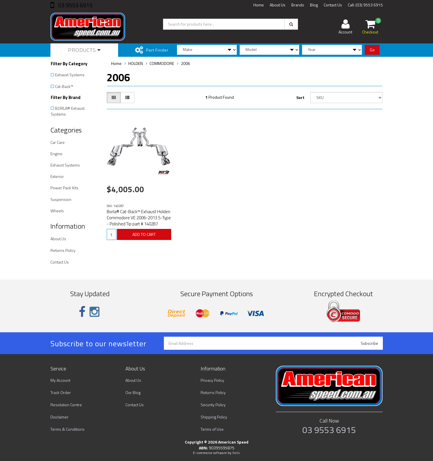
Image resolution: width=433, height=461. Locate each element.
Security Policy (213, 405)
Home (258, 5)
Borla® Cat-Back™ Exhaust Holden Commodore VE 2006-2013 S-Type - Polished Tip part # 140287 (139, 217)
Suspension (60, 199)
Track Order (60, 392)
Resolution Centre (66, 405)
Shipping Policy (214, 417)
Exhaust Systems (70, 75)
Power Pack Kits (64, 188)
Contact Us (333, 5)
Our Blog (133, 392)
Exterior (57, 176)
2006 (185, 63)
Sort (300, 97)
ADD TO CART (144, 234)
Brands (297, 5)
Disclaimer (59, 417)
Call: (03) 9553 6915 (365, 5)
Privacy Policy (212, 380)
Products (84, 50)
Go (372, 50)
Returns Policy (63, 250)
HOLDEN (135, 63)
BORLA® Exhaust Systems (68, 111)
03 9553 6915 (74, 5)
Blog (314, 5)
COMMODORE (162, 63)
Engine (56, 154)
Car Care (57, 142)
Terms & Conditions (67, 429)
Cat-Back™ (64, 86)
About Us (277, 5)
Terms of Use (212, 429)
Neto (236, 453)
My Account (60, 380)
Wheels (57, 211)
